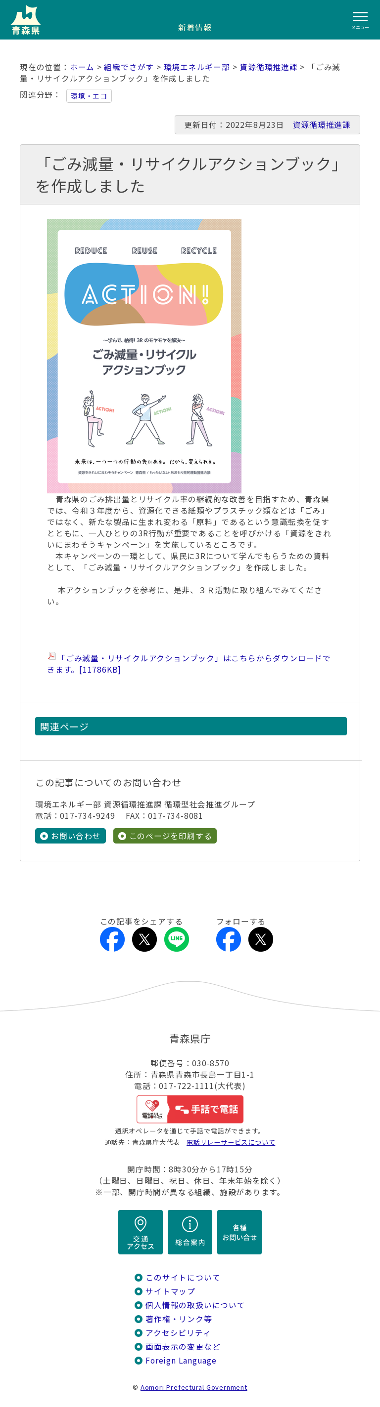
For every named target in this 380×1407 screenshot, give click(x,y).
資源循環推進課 (268, 67)
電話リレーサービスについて (231, 1142)
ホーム (82, 67)
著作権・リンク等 (178, 1319)
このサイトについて (182, 1277)
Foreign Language (181, 1360)
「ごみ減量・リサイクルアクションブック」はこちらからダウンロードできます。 (189, 663)
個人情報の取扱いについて (195, 1305)
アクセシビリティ (178, 1332)
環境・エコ (89, 96)
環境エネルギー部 (197, 67)
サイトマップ (170, 1291)
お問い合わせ (76, 836)
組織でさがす (129, 67)
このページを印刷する (170, 836)
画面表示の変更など (182, 1346)
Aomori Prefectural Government (194, 1387)
